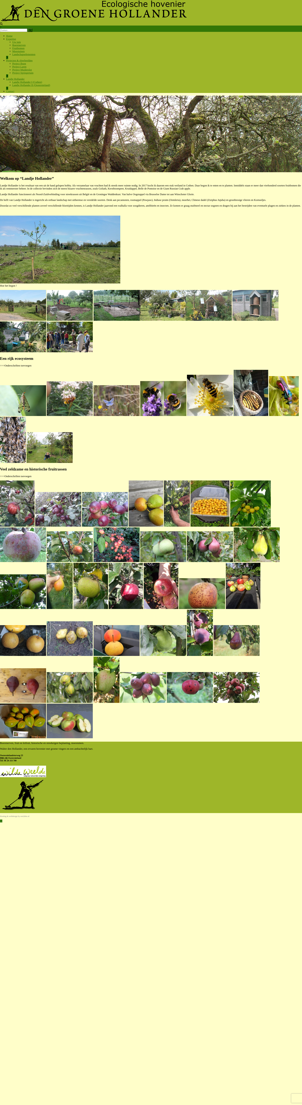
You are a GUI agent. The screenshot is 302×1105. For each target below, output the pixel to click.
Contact (10, 91)
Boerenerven (19, 45)
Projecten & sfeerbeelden (19, 60)
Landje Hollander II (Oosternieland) (31, 85)
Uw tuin (16, 42)
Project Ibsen (19, 63)
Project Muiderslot (22, 69)
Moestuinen (18, 51)
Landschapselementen (23, 54)
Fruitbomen (18, 48)
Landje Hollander (15, 79)
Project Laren (19, 66)
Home (9, 35)
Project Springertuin (22, 72)
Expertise (11, 39)
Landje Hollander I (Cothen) (27, 82)
